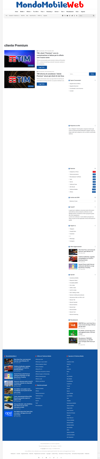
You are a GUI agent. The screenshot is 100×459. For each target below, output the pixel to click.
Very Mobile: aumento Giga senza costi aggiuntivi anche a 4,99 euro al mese (87, 332)
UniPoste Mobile (71, 434)
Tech (62, 11)
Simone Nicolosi (41, 50)
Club (77, 11)
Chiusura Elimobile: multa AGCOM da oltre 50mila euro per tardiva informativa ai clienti (23, 405)
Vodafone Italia (70, 361)
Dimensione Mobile (71, 403)
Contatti (71, 90)
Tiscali (68, 386)
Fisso (42, 11)
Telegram (72, 229)
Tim (6, 15)
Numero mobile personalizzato (77, 295)
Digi (68, 398)
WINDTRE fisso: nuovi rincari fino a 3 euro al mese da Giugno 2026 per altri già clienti (87, 325)
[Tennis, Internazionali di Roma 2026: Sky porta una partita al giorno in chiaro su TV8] (8, 399)
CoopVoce (69, 383)
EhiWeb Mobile (70, 425)
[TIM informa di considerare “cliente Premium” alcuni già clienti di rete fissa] (19, 79)
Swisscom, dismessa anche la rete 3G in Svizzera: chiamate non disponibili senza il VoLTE (23, 383)
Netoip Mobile (70, 422)
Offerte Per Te (39, 369)
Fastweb (69, 369)
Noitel (68, 388)
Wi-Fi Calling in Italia (74, 292)
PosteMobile (70, 381)
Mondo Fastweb (73, 302)
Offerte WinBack (39, 366)
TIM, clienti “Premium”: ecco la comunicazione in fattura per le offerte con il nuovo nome (50, 55)
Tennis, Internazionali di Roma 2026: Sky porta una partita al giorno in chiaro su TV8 (23, 398)
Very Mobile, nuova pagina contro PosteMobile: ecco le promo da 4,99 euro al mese (23, 390)
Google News (73, 231)
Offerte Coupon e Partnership (42, 374)
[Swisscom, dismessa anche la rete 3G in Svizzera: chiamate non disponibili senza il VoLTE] (8, 384)
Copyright (43, 448)
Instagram (72, 241)
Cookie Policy (55, 453)
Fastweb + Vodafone (13, 15)
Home (16, 11)
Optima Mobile (70, 405)
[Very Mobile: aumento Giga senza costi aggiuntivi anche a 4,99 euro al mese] (73, 333)
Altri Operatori (70, 437)
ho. (67, 374)
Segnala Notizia (24, 453)
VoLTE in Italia (73, 290)
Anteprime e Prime (74, 171)
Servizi (56, 11)
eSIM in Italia (73, 287)
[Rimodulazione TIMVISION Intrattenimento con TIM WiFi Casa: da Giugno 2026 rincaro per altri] (73, 340)
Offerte (28, 11)
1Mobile (69, 400)
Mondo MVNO (73, 309)
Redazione (13, 453)
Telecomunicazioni (74, 174)
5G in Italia (72, 285)
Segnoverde (69, 408)
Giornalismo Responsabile (78, 453)
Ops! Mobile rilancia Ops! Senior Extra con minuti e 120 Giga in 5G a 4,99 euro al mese (23, 413)
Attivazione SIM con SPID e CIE (77, 297)
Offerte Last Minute (40, 381)
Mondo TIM (72, 299)
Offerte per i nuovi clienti (41, 361)
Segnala (83, 11)
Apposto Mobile (70, 432)
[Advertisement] (50, 30)
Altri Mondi (72, 186)
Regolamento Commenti (39, 453)
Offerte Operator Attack (41, 364)
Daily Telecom (70, 417)
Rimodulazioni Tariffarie (75, 176)
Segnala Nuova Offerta (75, 83)
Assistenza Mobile (74, 278)
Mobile (22, 11)
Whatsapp (72, 238)
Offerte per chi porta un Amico (43, 371)
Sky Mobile (69, 378)
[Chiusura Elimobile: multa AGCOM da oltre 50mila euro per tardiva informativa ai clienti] (8, 406)
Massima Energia (71, 412)
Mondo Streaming (74, 314)
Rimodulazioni (70, 11)
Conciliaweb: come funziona (76, 88)
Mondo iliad (72, 307)
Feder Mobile (70, 393)
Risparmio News (73, 280)
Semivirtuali (32, 15)
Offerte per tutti (39, 359)
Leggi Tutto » (42, 67)
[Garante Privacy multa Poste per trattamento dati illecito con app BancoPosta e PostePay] (73, 266)
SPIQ (68, 430)
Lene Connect (70, 410)
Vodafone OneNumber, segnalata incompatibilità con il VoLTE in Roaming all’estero (87, 258)
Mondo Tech (73, 312)
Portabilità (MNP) (74, 282)
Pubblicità (87, 453)
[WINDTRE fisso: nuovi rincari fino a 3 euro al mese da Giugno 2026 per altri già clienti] (73, 325)
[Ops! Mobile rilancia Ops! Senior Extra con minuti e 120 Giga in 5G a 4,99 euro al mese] (8, 414)
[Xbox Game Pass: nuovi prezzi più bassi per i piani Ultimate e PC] (73, 252)
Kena (68, 371)
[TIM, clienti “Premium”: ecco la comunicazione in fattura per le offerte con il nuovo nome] (19, 58)
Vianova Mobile (70, 420)
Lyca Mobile (69, 395)
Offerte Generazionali (41, 376)
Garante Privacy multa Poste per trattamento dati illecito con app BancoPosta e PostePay (86, 266)
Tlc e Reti (35, 11)
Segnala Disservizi (74, 86)
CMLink (68, 415)
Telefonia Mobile (74, 189)
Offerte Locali (39, 378)
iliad (27, 15)
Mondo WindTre (73, 304)
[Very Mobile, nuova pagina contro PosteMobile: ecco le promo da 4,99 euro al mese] (8, 391)
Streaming (49, 11)
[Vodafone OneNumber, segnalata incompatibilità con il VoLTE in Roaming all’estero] (73, 259)
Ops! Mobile (69, 427)
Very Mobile (69, 376)
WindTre (23, 15)
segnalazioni (76, 215)
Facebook (72, 233)
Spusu (68, 391)
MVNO (39, 15)
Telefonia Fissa (73, 184)
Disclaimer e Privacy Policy (65, 453)
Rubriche (31, 453)
